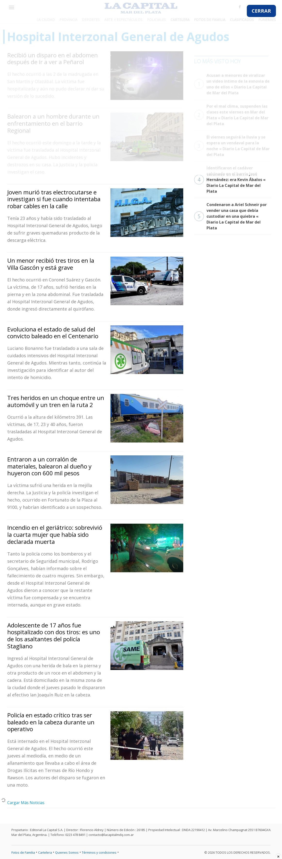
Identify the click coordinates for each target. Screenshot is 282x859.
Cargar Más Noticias (25, 802)
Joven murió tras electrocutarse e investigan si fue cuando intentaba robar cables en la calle (53, 199)
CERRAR (261, 11)
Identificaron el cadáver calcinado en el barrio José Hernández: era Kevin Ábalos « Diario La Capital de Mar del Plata (229, 179)
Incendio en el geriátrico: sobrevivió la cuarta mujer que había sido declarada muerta (54, 534)
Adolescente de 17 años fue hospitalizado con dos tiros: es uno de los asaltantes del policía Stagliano (53, 635)
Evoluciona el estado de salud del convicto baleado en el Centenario (52, 332)
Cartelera (45, 852)
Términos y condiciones (99, 852)
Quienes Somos (67, 852)
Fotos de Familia (23, 852)
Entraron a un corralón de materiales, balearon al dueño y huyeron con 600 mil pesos (49, 466)
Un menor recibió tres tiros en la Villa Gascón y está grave (50, 263)
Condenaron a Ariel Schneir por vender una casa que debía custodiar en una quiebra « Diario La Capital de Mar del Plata (230, 216)
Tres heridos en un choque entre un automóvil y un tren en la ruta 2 (55, 401)
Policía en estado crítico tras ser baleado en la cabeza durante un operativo (50, 722)
